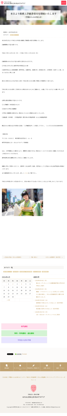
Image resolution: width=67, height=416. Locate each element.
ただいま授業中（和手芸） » (54, 257)
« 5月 (8, 300)
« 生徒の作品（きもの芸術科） (13, 257)
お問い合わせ (47, 355)
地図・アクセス (60, 355)
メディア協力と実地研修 (29, 366)
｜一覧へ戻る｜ (33, 257)
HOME (5, 366)
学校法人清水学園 (55, 326)
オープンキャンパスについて (20, 355)
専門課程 (12, 326)
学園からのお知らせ (15, 366)
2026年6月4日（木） (50, 283)
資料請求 (6, 355)
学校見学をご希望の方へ (33, 355)
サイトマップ (51, 366)
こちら (26, 173)
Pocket (24, 342)
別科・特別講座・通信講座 (33, 327)
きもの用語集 (42, 366)
